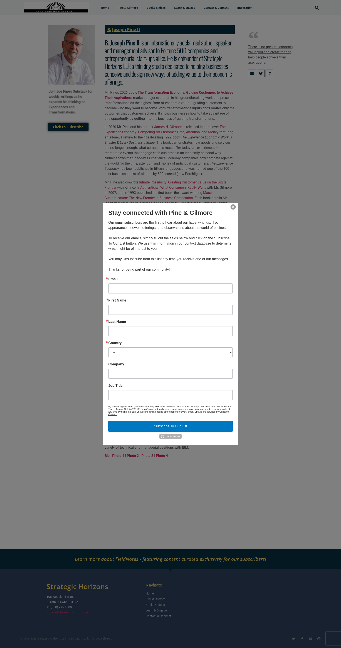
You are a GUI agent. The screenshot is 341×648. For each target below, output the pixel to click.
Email (113, 279)
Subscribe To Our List (170, 426)
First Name (117, 300)
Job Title (115, 385)
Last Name (117, 321)
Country (115, 343)
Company (116, 364)
